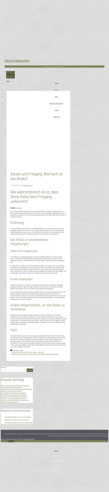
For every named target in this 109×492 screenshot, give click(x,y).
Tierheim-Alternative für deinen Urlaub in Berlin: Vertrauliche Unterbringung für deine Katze (19, 419)
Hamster (56, 117)
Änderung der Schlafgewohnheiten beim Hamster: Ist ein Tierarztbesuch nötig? (14, 397)
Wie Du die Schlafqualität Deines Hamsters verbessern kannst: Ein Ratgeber (15, 386)
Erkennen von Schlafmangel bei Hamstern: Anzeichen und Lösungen (15, 401)
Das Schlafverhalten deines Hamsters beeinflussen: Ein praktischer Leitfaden (13, 394)
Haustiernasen (17, 60)
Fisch (56, 110)
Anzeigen (19, 208)
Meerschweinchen (56, 103)
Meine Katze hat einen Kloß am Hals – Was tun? (28, 352)
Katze (56, 90)
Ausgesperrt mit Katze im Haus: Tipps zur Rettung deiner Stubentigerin (35, 354)
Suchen (3, 367)
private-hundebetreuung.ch (14, 417)
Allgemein (15, 350)
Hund (56, 83)
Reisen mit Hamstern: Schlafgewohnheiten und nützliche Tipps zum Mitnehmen (16, 390)
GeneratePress (29, 439)
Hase (56, 97)
